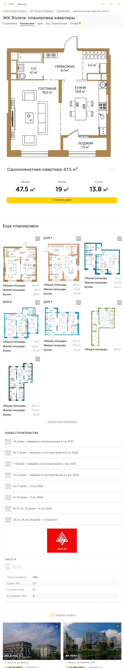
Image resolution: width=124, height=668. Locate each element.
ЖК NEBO (71, 656)
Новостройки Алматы (15, 11)
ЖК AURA (11, 656)
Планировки (63, 11)
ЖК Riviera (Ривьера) (41, 11)
